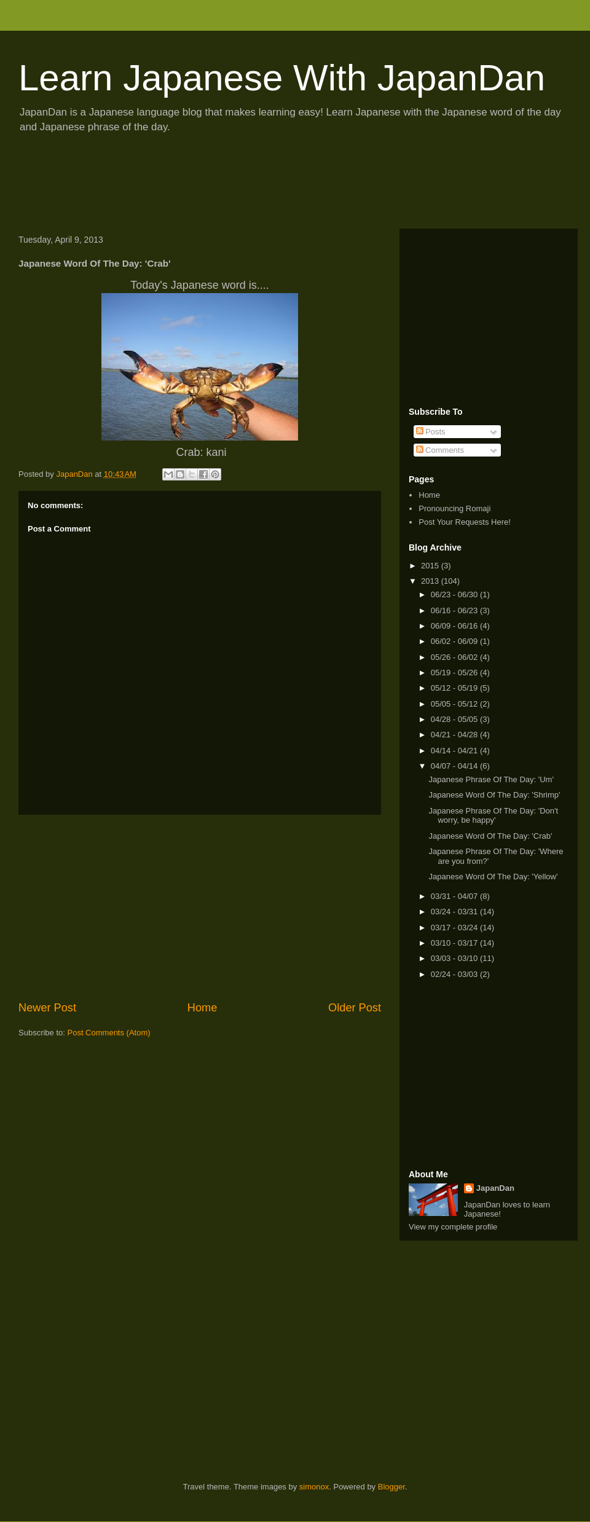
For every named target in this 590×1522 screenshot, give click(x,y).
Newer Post (47, 1008)
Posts (431, 431)
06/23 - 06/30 (455, 594)
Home (202, 1008)
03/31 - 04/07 (455, 896)
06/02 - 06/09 (455, 641)
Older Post (354, 1008)
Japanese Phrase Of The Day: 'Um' (490, 779)
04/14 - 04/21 (455, 750)
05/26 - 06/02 (455, 657)
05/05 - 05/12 (455, 703)
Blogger (391, 1486)
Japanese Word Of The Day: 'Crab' (490, 836)
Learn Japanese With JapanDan (281, 77)
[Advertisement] (236, 185)
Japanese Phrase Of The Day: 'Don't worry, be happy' (493, 815)
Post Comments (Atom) (109, 1032)
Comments (440, 450)
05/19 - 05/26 (455, 672)
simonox (314, 1486)
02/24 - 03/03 (455, 974)
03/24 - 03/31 (455, 911)
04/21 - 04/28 (455, 734)
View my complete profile (453, 1226)
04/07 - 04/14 (455, 766)
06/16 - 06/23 (455, 610)
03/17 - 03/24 (455, 927)
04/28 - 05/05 (455, 719)
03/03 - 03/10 (455, 958)
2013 (431, 581)
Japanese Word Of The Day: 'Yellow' (492, 876)
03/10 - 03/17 (455, 942)
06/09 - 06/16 (455, 625)
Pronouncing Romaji (454, 508)
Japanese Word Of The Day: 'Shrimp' (494, 794)
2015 (431, 565)
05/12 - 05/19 (455, 687)
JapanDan (495, 1188)
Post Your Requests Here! (465, 522)
